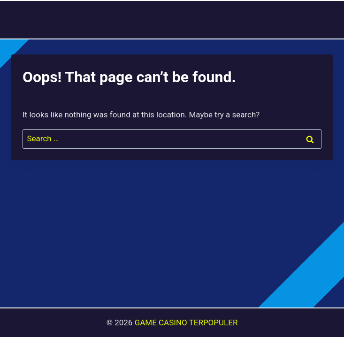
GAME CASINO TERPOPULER (186, 322)
